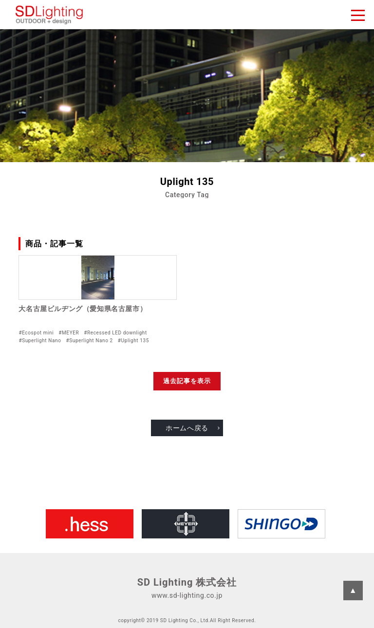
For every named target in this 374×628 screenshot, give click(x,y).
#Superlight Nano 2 (89, 340)
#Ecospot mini (36, 332)
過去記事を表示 (187, 381)
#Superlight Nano (40, 340)
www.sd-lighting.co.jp (187, 595)
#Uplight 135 (133, 340)
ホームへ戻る (187, 428)
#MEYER (68, 332)
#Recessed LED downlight (115, 332)
